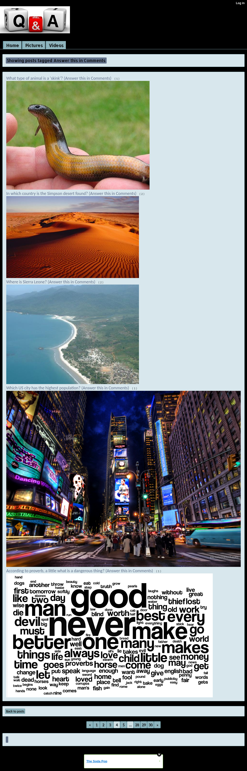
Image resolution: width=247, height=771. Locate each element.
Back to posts (15, 711)
